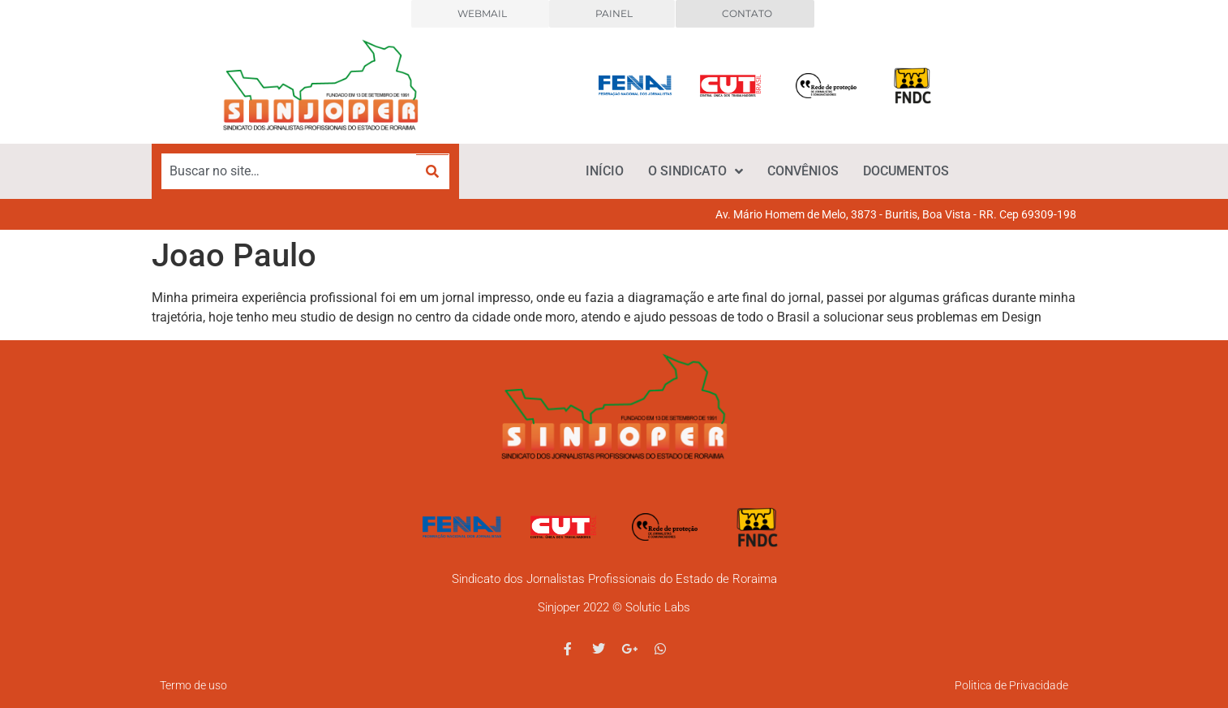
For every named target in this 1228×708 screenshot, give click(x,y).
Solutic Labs (657, 607)
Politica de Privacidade (1011, 685)
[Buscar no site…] (289, 171)
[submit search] (432, 171)
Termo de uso (193, 685)
